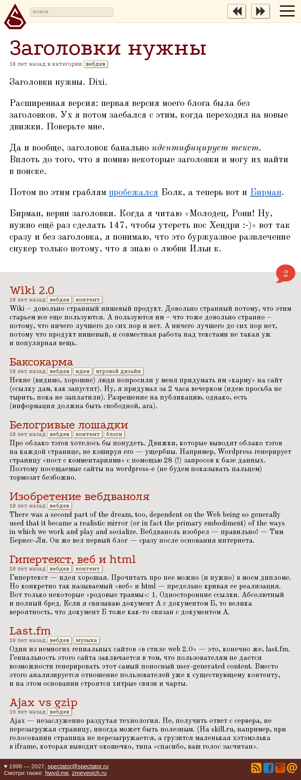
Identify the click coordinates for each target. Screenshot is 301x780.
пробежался (133, 192)
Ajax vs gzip (43, 702)
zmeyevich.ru (89, 772)
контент (88, 299)
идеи (83, 371)
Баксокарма (41, 362)
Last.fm (30, 631)
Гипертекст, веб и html (72, 559)
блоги (114, 434)
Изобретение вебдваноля (79, 496)
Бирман (265, 192)
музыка (86, 640)
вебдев (95, 64)
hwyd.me (57, 772)
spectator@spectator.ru (77, 766)
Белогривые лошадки (68, 425)
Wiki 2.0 (31, 290)
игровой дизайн (118, 371)
